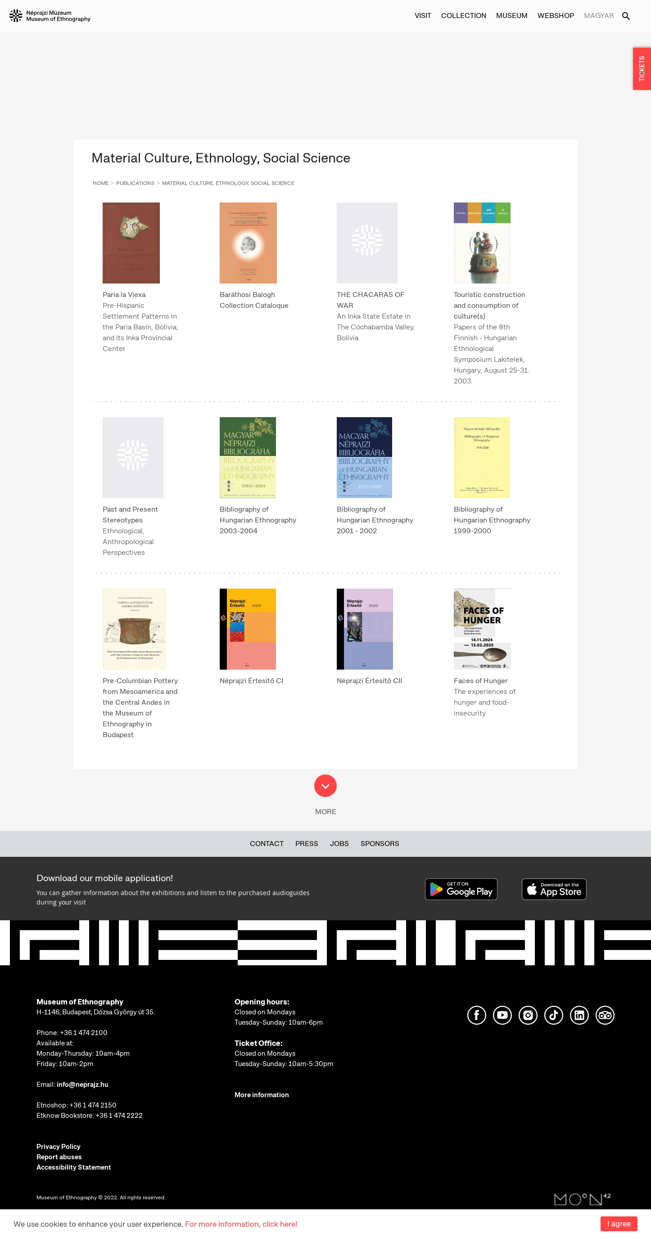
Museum (512, 15)
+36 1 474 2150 (93, 1105)
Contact (267, 843)
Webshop (556, 15)
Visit (423, 15)
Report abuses (59, 1156)
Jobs (339, 843)
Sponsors (380, 843)
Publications (135, 183)
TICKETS (642, 69)
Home (100, 183)
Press (306, 843)
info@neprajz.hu (82, 1084)
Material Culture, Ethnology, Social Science (228, 183)
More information (262, 1094)
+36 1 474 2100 (84, 1032)
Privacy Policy (58, 1146)
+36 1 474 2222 (119, 1115)
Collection (463, 15)
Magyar (599, 15)
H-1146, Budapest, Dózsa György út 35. (95, 1012)
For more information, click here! (241, 1224)
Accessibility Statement (73, 1167)
